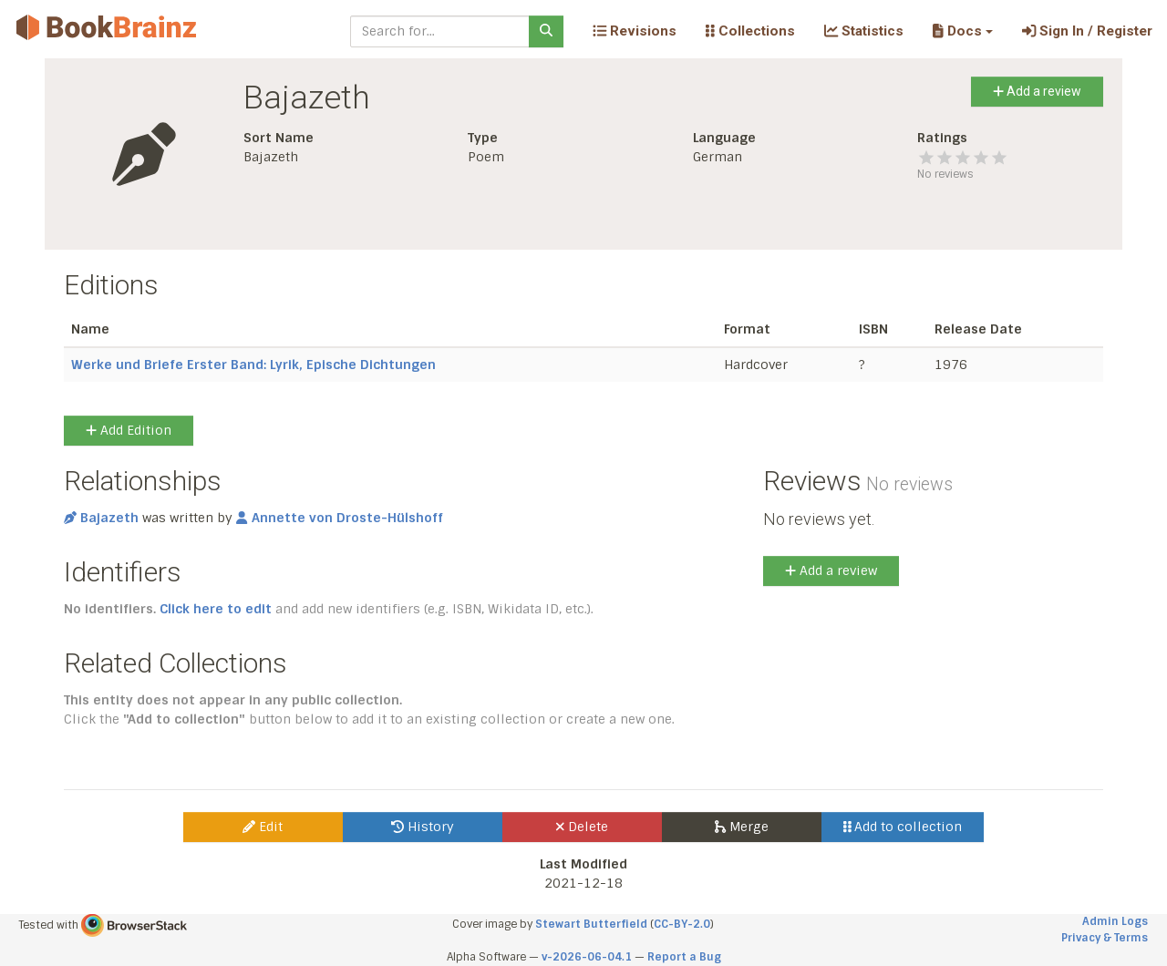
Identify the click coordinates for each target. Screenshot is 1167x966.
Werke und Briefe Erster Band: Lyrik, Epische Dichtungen (253, 364)
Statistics (864, 31)
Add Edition (128, 430)
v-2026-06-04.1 (587, 957)
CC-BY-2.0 (682, 924)
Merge (742, 826)
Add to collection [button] (903, 826)
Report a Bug (684, 957)
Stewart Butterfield (591, 924)
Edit (263, 826)
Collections (750, 31)
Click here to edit (216, 609)
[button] (962, 31)
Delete (582, 826)
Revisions (634, 31)
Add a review (1037, 91)
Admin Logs (1115, 921)
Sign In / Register (1087, 31)
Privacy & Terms (1104, 937)
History (422, 826)
